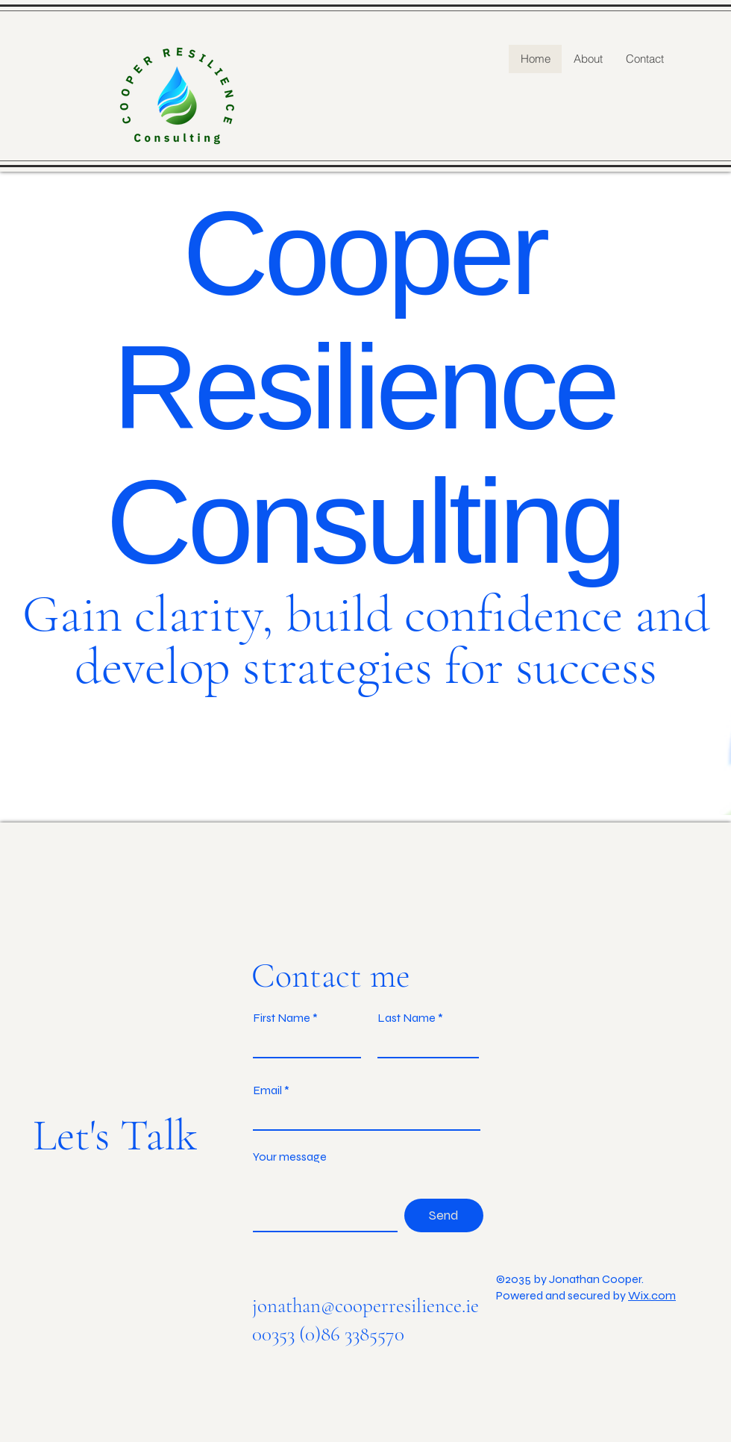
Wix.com (652, 1295)
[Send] (443, 1215)
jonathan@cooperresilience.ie (365, 1305)
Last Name (406, 1018)
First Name (281, 1018)
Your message (290, 1157)
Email (267, 1090)
